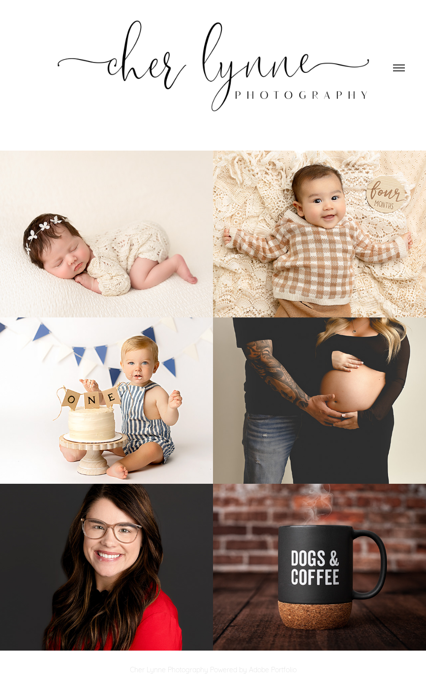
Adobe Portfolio (273, 669)
